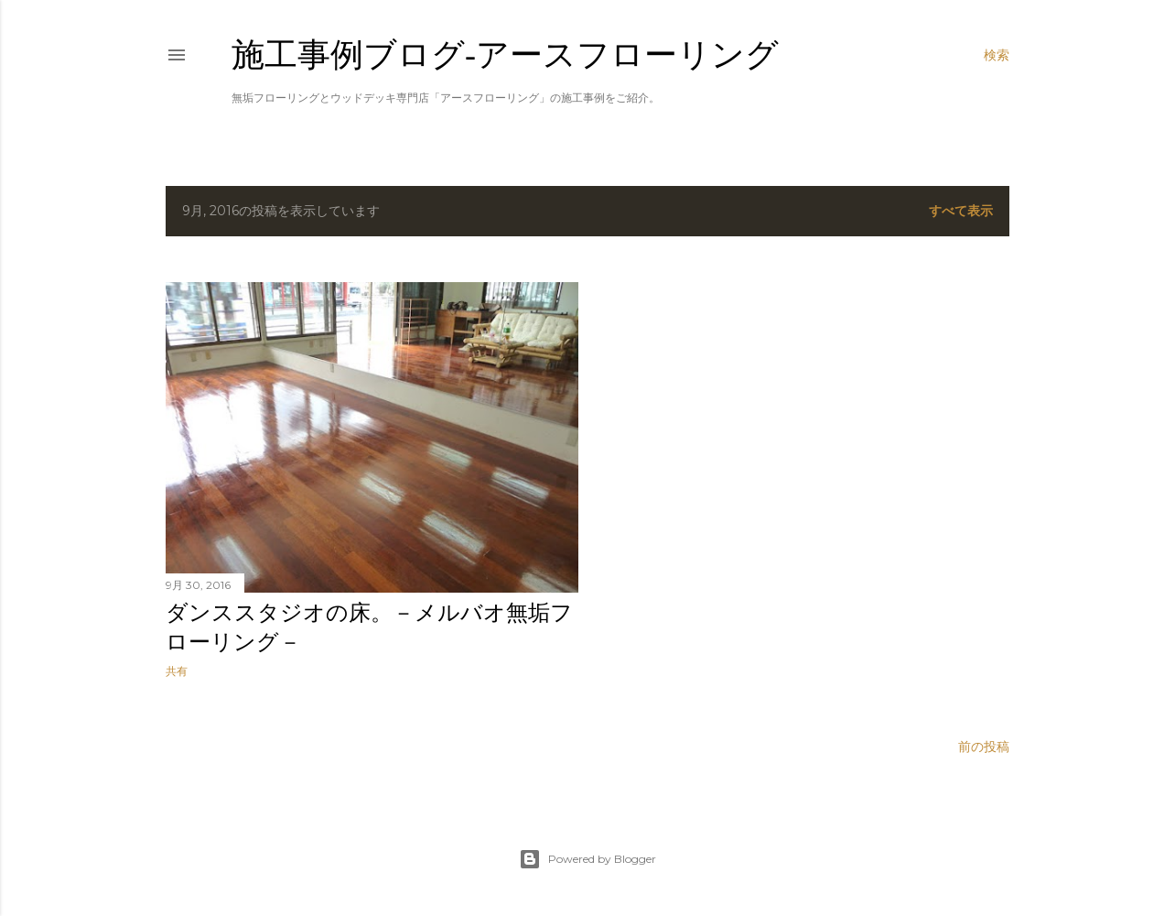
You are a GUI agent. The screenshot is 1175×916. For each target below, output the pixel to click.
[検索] (996, 55)
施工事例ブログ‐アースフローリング (505, 54)
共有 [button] (177, 671)
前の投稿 (983, 746)
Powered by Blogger (587, 859)
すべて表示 (961, 210)
